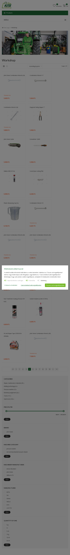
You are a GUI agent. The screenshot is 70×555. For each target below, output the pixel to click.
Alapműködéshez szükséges (15, 280)
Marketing (43, 280)
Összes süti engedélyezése (55, 285)
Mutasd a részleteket (10, 285)
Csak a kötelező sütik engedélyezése (31, 285)
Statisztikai (32, 280)
